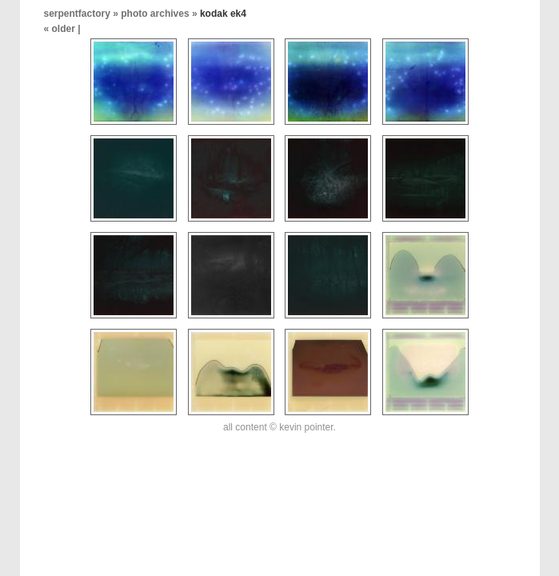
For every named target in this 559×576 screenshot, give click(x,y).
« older (61, 28)
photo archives (155, 13)
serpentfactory (77, 13)
